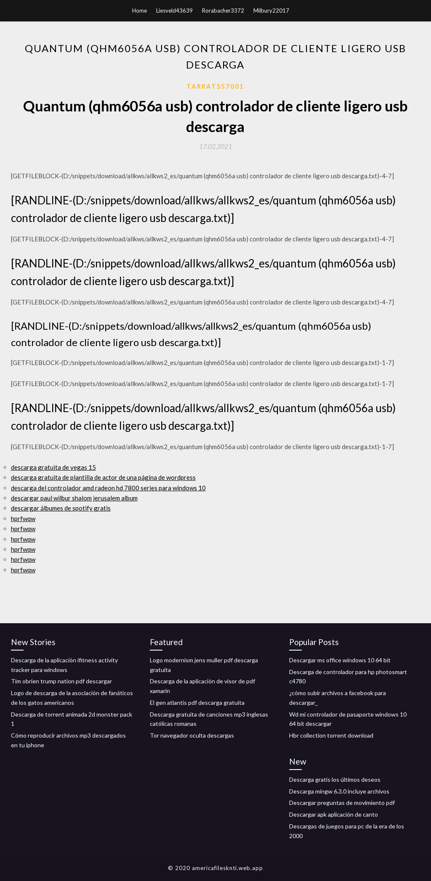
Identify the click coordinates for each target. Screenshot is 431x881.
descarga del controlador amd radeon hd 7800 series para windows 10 (108, 488)
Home (139, 10)
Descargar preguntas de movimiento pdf (342, 802)
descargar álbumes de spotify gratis (61, 508)
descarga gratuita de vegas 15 (53, 467)
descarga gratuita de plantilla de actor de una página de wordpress (103, 477)
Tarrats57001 (215, 86)
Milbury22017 (271, 10)
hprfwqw (23, 518)
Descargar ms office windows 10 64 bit (340, 660)
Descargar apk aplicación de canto (333, 814)
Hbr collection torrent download (331, 735)
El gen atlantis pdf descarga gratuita (197, 702)
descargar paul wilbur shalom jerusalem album (74, 498)
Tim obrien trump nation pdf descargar (61, 681)
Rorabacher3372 (223, 10)
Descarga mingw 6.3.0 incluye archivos (339, 791)
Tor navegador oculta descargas (192, 735)
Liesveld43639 (174, 10)
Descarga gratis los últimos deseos (334, 779)
